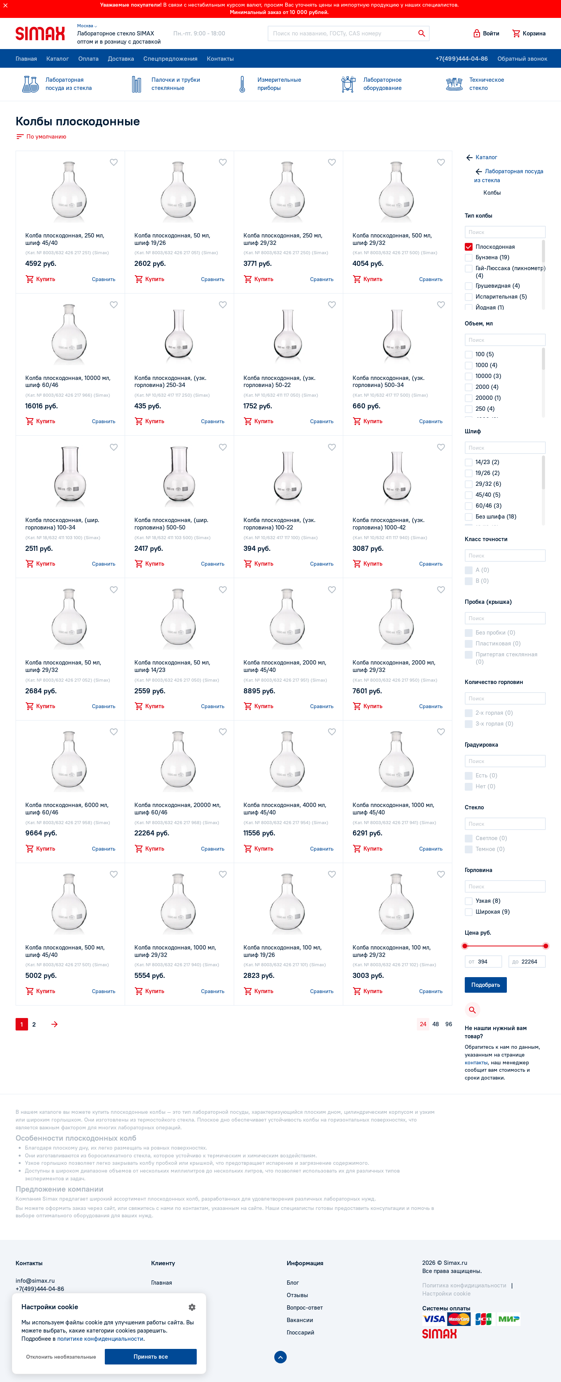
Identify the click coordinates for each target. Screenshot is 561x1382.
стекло (487, 83)
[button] (486, 33)
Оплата (88, 58)
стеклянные (170, 83)
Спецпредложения (170, 58)
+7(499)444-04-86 (462, 58)
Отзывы (297, 1295)
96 (448, 1024)
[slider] (465, 946)
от (472, 961)
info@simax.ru (35, 1280)
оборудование (381, 83)
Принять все (151, 1356)
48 (435, 1024)
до (515, 961)
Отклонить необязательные (61, 1356)
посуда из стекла (64, 83)
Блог (293, 1282)
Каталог (57, 58)
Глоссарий (300, 1332)
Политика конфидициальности (464, 1285)
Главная (26, 58)
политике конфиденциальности (100, 1338)
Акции (159, 1332)
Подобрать (485, 984)
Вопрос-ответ (305, 1307)
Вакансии (300, 1320)
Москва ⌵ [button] (87, 25)
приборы (276, 83)
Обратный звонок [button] (522, 58)
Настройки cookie (446, 1293)
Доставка (121, 58)
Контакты (220, 58)
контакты (476, 1062)
